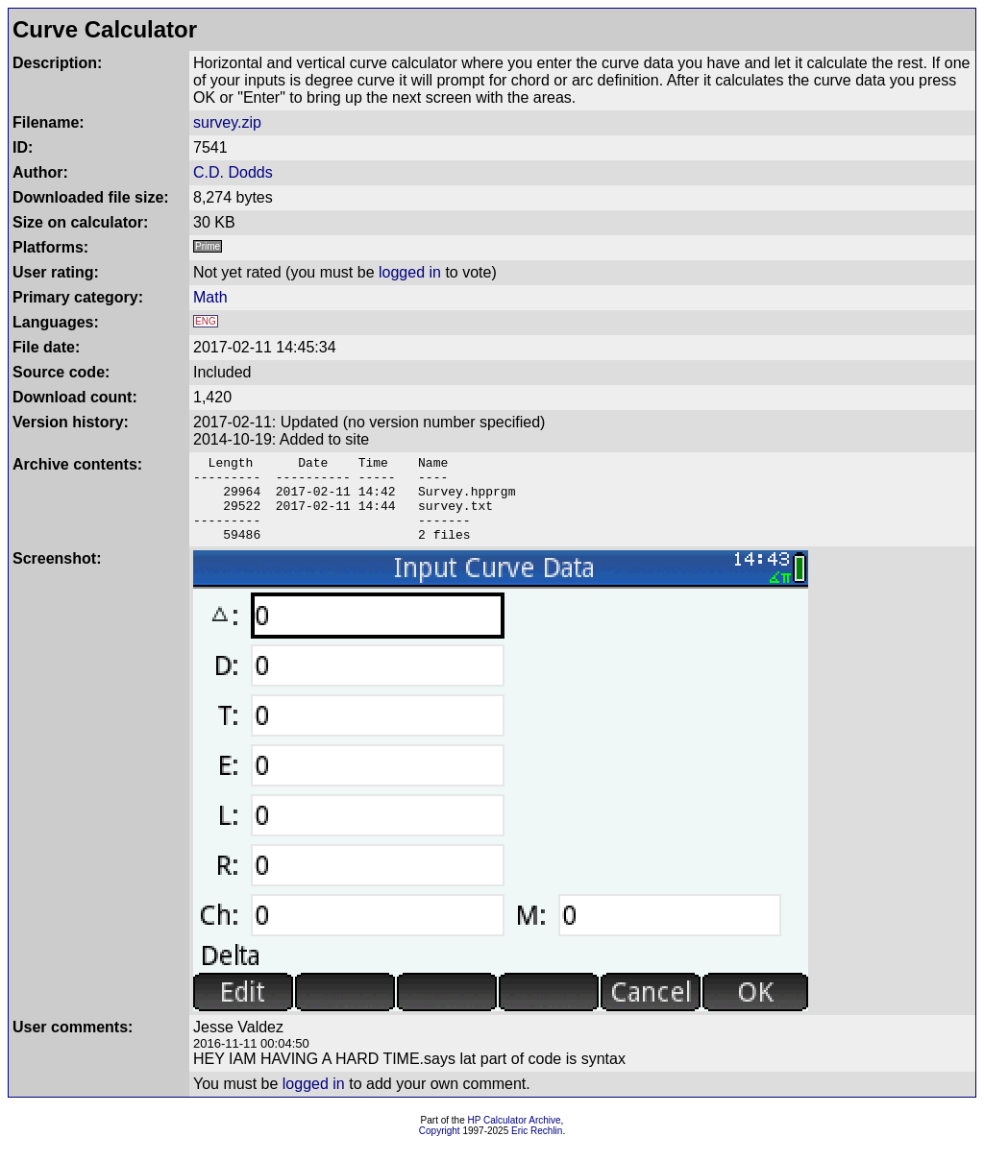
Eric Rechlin (536, 1148)
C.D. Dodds (233, 172)
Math (210, 297)
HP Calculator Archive (514, 1137)
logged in (410, 272)
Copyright (439, 1148)
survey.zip (227, 122)
